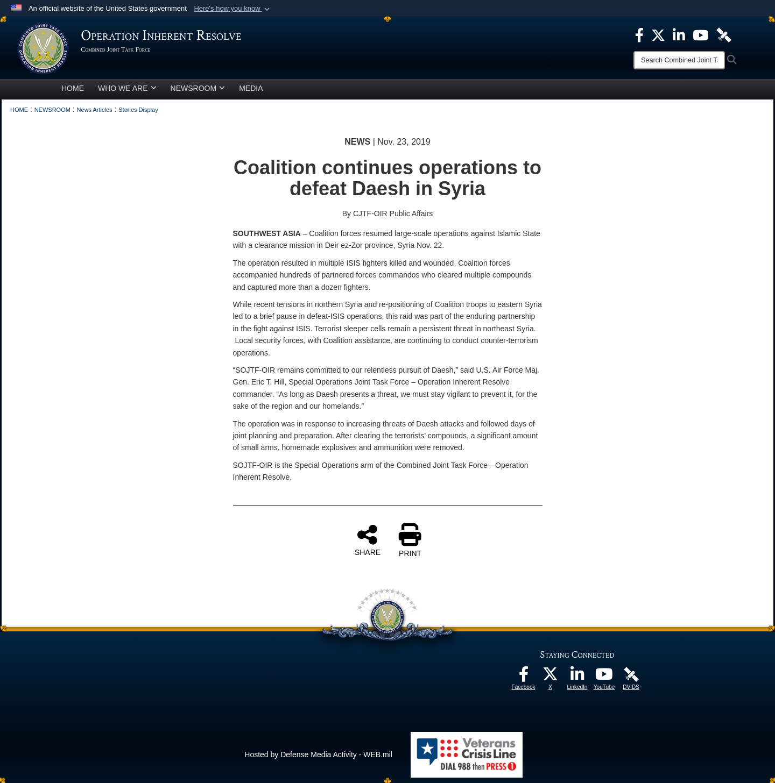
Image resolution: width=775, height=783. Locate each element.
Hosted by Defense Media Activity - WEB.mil (318, 754)
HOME (72, 88)
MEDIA (251, 88)
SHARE (368, 540)
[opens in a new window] (523, 677)
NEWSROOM (198, 88)
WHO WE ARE (127, 88)
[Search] (679, 60)
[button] (233, 8)
